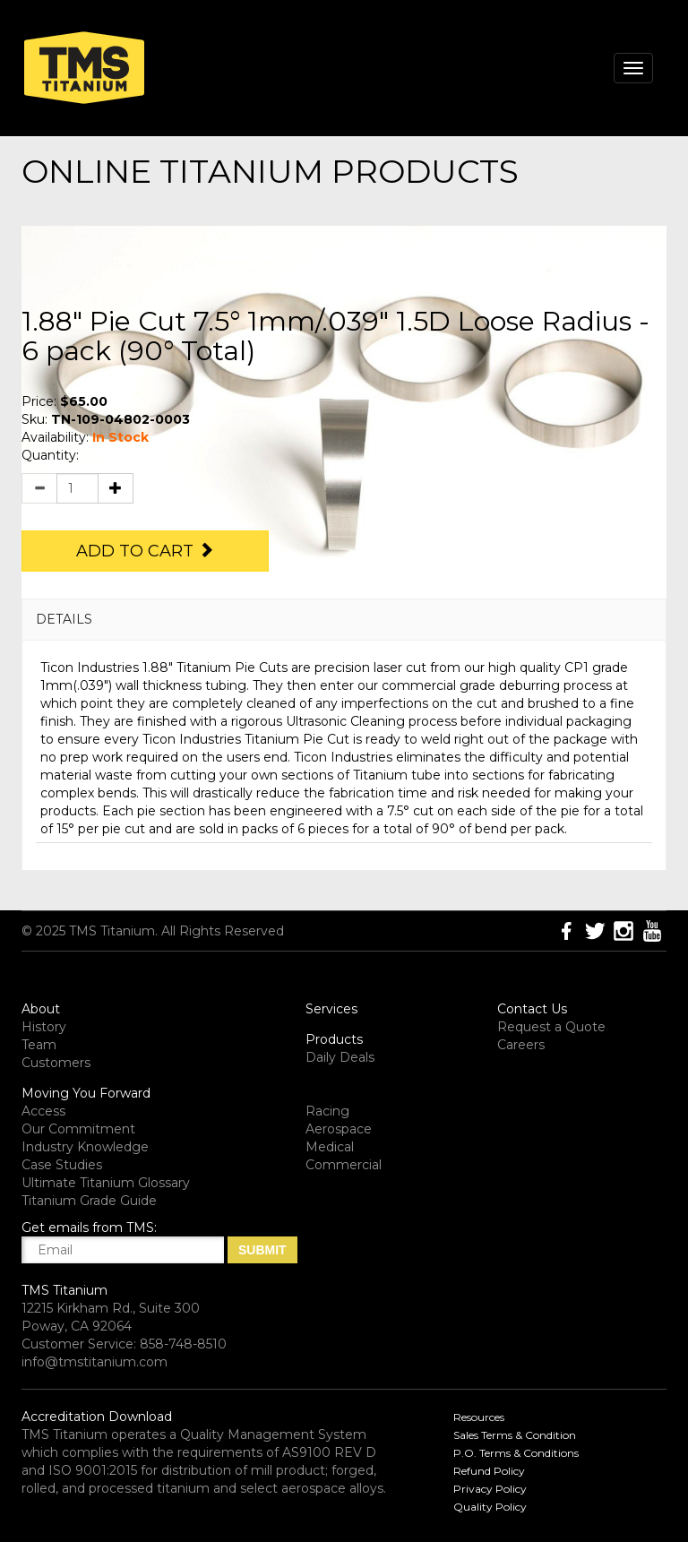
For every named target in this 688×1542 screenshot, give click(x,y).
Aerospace (338, 1129)
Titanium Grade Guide (89, 1201)
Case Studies (62, 1165)
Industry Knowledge (85, 1147)
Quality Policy (490, 1506)
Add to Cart (145, 551)
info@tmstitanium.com (95, 1362)
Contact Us (532, 1009)
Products (334, 1039)
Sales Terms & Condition (514, 1435)
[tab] (344, 619)
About (41, 1009)
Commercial (343, 1165)
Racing (327, 1111)
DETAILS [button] (64, 619)
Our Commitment (78, 1129)
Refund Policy (489, 1470)
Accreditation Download (97, 1416)
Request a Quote (551, 1027)
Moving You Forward (86, 1093)
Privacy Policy (490, 1488)
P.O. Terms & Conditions (516, 1453)
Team (39, 1045)
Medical (329, 1147)
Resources (478, 1417)
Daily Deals (339, 1057)
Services (331, 1009)
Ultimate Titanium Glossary (106, 1183)
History (44, 1027)
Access (43, 1111)
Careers (521, 1045)
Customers (56, 1063)
